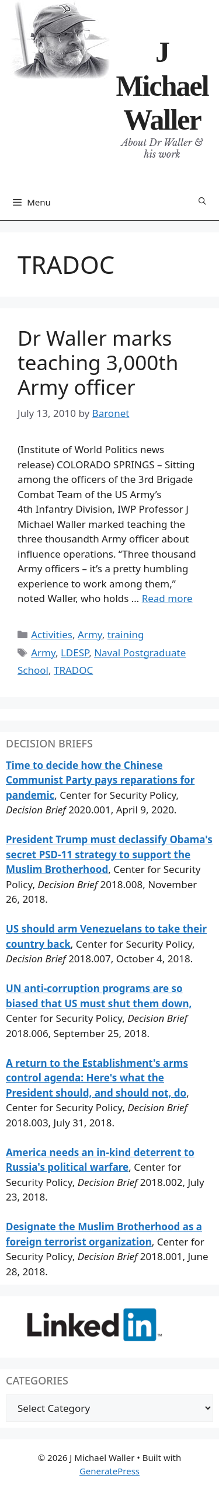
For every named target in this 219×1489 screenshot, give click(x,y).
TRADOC (73, 670)
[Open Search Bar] (202, 201)
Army (90, 634)
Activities (51, 634)
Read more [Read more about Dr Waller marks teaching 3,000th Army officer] (167, 598)
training (125, 634)
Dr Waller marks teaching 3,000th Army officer (98, 362)
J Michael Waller (162, 86)
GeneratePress (109, 1471)
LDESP (75, 652)
